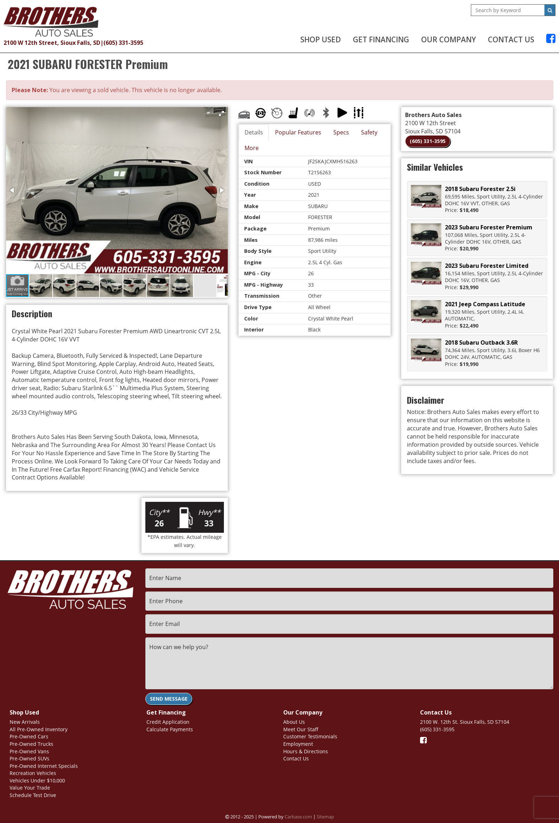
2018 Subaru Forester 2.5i (480, 189)
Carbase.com (298, 816)
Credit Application (167, 721)
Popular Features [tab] (298, 132)
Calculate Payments (169, 729)
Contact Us (511, 39)
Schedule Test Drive (33, 795)
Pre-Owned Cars (29, 736)
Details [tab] (253, 132)
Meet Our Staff (300, 729)
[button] (221, 113)
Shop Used (320, 39)
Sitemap (325, 816)
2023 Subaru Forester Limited (486, 266)
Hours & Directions (305, 751)
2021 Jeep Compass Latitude (485, 304)
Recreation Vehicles (33, 773)
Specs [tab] (341, 132)
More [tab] (251, 148)
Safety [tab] (369, 132)
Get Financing (381, 39)
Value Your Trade (30, 787)
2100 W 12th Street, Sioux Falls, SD (52, 43)
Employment (298, 743)
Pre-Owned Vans (29, 751)
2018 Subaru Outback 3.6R (481, 342)
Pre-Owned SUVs (29, 758)
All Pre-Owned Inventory (39, 729)
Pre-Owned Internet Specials (44, 766)
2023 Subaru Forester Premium (488, 227)
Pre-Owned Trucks (31, 743)
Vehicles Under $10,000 (37, 780)
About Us (294, 721)
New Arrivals (25, 721)
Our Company (448, 39)
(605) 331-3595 (123, 43)
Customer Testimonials (310, 736)
